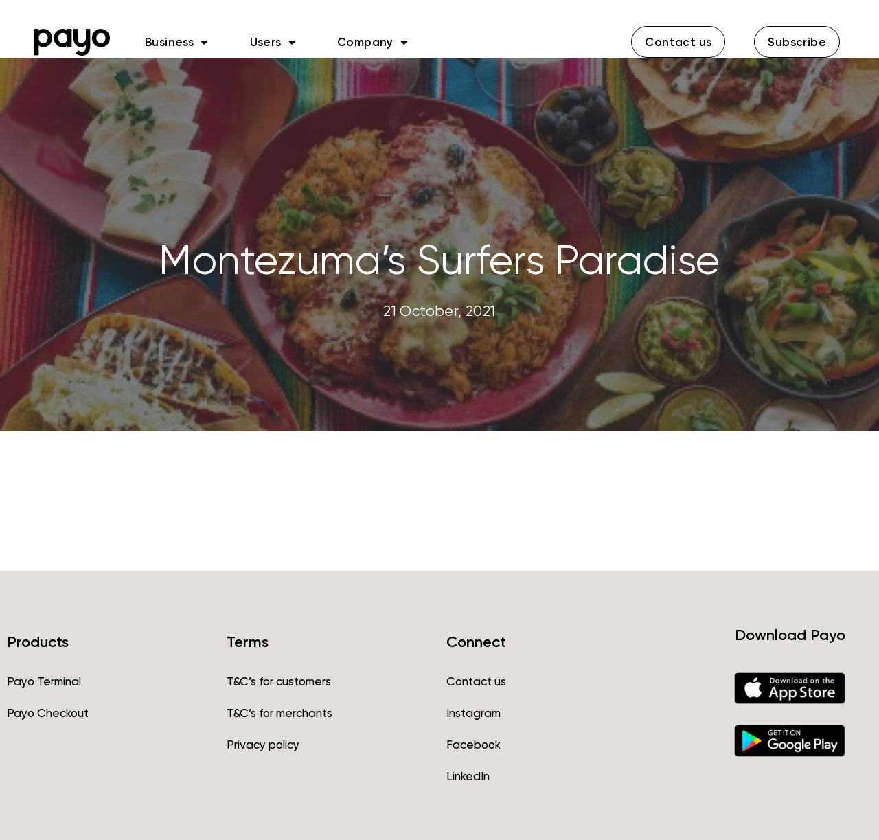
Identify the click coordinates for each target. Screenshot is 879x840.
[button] (678, 42)
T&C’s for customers (279, 681)
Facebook (473, 744)
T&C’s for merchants (279, 713)
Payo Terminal (44, 681)
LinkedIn (468, 776)
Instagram (473, 713)
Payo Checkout (48, 713)
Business (177, 42)
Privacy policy (263, 744)
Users (273, 42)
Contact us (476, 681)
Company (372, 42)
